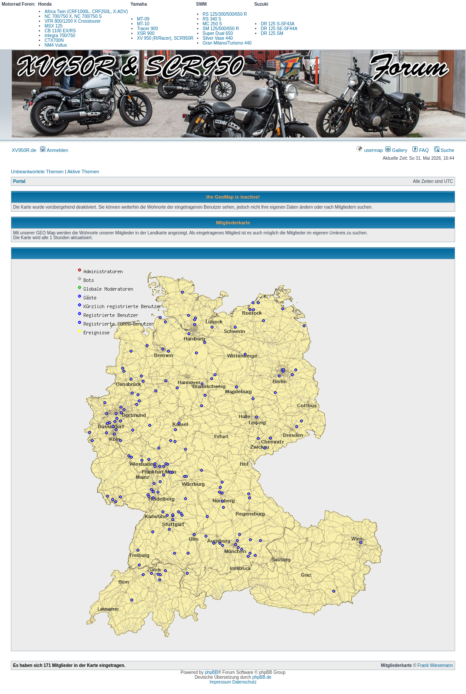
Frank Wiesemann (435, 665)
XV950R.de (24, 150)
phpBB (211, 672)
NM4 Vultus (55, 45)
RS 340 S (212, 19)
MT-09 (143, 19)
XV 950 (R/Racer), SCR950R (165, 38)
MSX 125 (53, 26)
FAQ (420, 150)
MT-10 (143, 23)
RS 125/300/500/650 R (225, 14)
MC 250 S (212, 23)
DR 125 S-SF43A (277, 23)
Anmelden (54, 150)
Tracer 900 (147, 28)
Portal (19, 181)
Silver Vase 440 (218, 38)
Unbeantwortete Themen (37, 171)
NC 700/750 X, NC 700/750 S (73, 16)
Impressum (220, 682)
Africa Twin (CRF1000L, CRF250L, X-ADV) (86, 11)
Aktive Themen (83, 171)
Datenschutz (244, 682)
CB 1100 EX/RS (60, 30)
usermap (370, 150)
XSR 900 (145, 33)
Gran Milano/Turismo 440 (227, 43)
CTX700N (54, 40)
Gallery (396, 150)
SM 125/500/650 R (221, 28)
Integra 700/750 (59, 35)
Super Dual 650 (218, 33)
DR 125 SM (272, 33)
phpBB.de (262, 677)
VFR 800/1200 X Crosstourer (72, 21)
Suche (444, 150)
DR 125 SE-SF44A (279, 28)
